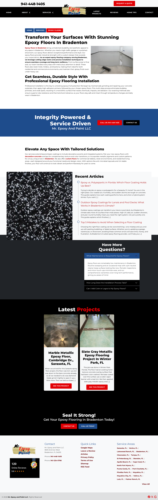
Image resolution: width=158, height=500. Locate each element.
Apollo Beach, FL (124, 462)
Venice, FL (133, 448)
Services (40, 30)
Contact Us (131, 123)
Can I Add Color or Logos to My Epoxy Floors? (106, 289)
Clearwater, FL (123, 455)
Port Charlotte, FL (139, 469)
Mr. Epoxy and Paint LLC (18, 497)
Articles (84, 454)
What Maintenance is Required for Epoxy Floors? (107, 256)
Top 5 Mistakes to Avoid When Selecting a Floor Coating (111, 222)
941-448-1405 (33, 4)
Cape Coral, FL (139, 462)
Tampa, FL (135, 455)
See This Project (61, 386)
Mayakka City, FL (124, 476)
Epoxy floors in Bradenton (35, 48)
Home (29, 30)
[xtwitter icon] (152, 497)
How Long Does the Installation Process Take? (106, 283)
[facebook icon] (149, 497)
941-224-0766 (56, 460)
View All (146, 484)
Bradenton (49, 159)
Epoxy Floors (54, 30)
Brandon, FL (138, 459)
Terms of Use (87, 460)
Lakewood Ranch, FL (125, 452)
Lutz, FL (120, 479)
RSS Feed (85, 467)
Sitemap (84, 464)
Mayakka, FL (138, 472)
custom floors (71, 159)
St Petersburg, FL (124, 459)
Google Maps (87, 448)
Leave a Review (88, 451)
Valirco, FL (137, 476)
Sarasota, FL (122, 448)
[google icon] (155, 497)
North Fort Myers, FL (125, 465)
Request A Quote (124, 3)
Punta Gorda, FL (123, 469)
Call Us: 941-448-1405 (109, 123)
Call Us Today (87, 426)
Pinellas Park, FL (124, 472)
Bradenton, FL (142, 452)
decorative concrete (33, 156)
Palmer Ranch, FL (133, 479)
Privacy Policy (87, 457)
